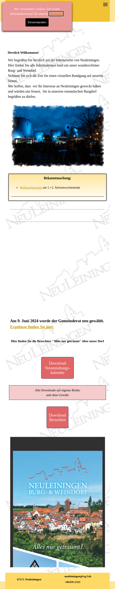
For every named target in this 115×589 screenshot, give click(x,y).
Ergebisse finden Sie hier (31, 327)
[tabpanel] (57, 52)
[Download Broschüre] (57, 417)
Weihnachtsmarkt (31, 187)
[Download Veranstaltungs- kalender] (57, 368)
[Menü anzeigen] (105, 4)
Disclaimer (56, 13)
